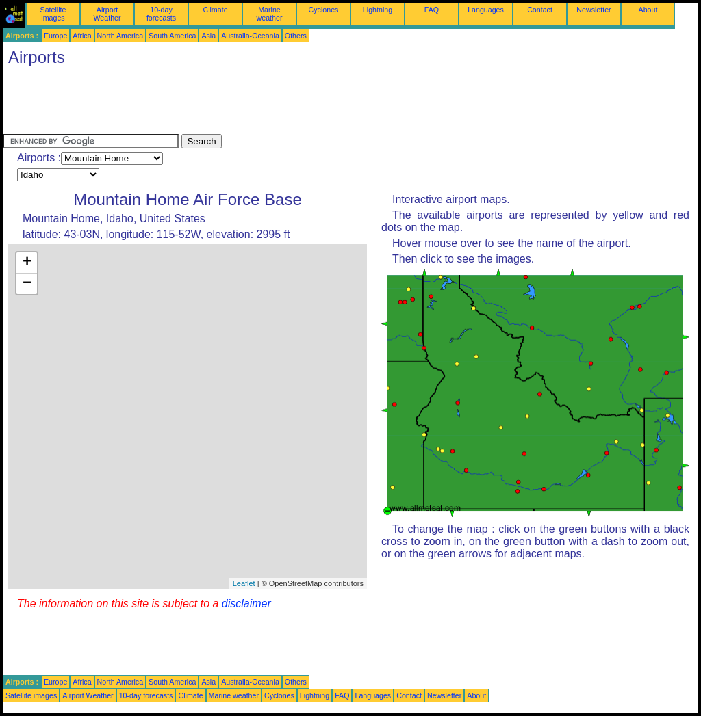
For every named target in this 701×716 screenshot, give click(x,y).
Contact (539, 9)
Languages (486, 9)
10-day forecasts (161, 13)
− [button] (27, 284)
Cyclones (324, 9)
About (648, 9)
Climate (215, 9)
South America (172, 35)
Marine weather (270, 13)
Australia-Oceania (250, 35)
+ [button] (27, 262)
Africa (82, 35)
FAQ (431, 9)
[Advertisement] (252, 103)
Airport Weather (106, 13)
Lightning (377, 9)
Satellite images (53, 13)
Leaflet (244, 583)
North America (120, 35)
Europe (55, 35)
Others (296, 35)
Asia (208, 35)
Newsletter (593, 9)
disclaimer (246, 603)
